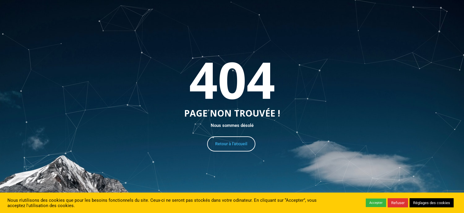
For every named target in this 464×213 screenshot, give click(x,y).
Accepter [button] (376, 203)
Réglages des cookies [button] (431, 203)
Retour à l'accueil (231, 143)
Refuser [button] (398, 203)
